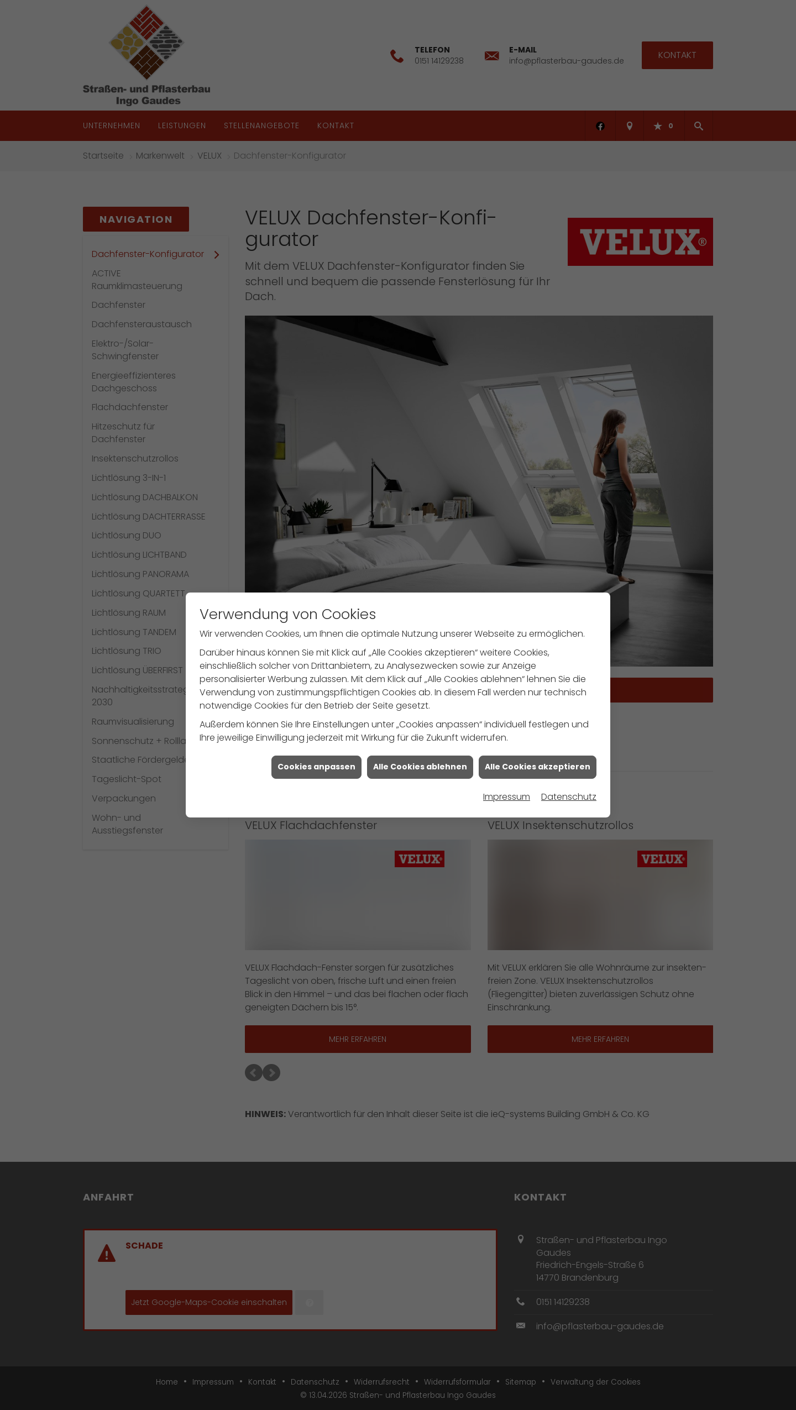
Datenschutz (568, 796)
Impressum (506, 796)
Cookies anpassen (316, 766)
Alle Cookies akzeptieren (537, 766)
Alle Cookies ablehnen (420, 766)
